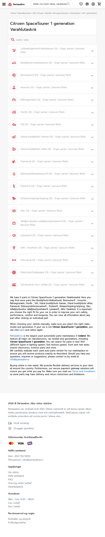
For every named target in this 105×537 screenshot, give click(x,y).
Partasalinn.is (16, 335)
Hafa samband (16, 476)
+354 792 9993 (22, 456)
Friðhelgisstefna (49, 522)
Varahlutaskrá (15, 486)
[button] (52, 50)
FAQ (10, 479)
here (22, 329)
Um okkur (13, 472)
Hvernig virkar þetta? (20, 483)
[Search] (68, 4)
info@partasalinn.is (19, 359)
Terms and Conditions (83, 371)
